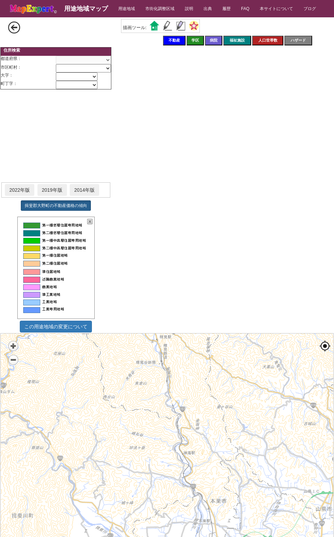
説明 (189, 8)
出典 (208, 8)
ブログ (309, 8)
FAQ (245, 8)
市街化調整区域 (159, 8)
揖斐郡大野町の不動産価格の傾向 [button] (56, 205)
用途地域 (126, 8)
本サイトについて (276, 8)
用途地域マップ (86, 8)
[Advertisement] (56, 136)
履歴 (226, 8)
